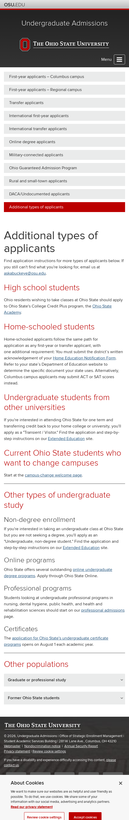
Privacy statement (17, 751)
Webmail (114, 4)
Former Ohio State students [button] (34, 698)
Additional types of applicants (36, 207)
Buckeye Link (93, 4)
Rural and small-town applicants (38, 181)
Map (100, 4)
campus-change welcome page (53, 475)
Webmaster (12, 746)
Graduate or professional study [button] (37, 680)
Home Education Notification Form (84, 358)
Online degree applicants (32, 141)
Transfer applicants (26, 102)
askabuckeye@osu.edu (25, 273)
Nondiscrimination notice (42, 746)
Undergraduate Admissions (64, 23)
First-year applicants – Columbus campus (46, 76)
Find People (107, 4)
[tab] (64, 680)
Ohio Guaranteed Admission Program (43, 168)
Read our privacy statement (32, 811)
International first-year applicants (39, 115)
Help (86, 4)
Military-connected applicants (36, 155)
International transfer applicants (38, 128)
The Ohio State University (14, 5)
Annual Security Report (81, 746)
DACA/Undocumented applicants (39, 194)
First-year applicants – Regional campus (45, 89)
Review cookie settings (49, 751)
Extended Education (66, 438)
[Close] (120, 787)
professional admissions (103, 610)
